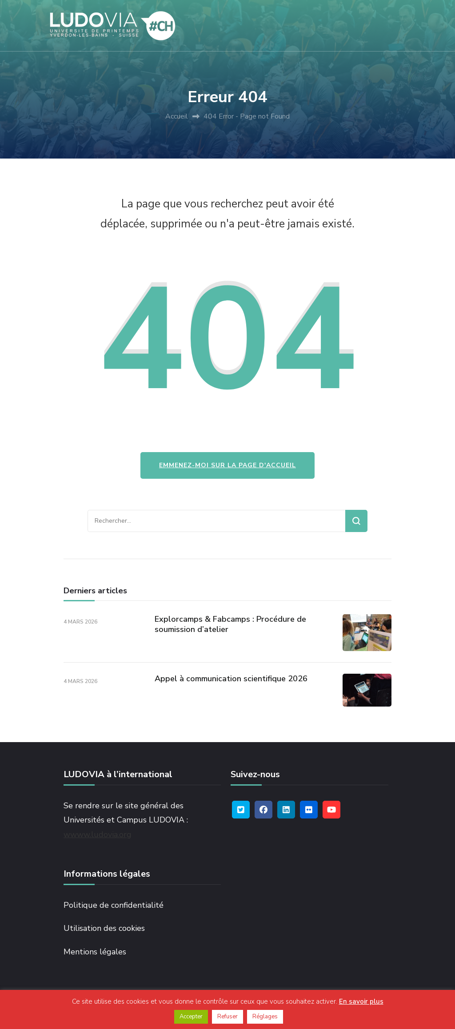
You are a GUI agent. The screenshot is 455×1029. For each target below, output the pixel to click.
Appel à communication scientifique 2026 (231, 678)
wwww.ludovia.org (98, 834)
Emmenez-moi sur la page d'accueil (227, 465)
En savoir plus (361, 1001)
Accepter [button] (191, 1017)
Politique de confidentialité (114, 905)
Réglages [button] (265, 1017)
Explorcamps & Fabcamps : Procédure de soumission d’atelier (230, 624)
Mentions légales (95, 951)
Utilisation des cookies (104, 928)
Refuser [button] (227, 1017)
